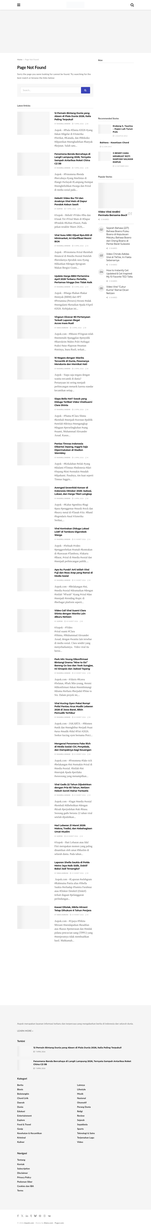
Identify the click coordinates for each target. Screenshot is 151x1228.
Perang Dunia (84, 1106)
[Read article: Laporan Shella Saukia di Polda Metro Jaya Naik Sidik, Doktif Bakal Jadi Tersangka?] (33, 872)
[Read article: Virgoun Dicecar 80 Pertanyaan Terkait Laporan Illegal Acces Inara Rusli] (33, 327)
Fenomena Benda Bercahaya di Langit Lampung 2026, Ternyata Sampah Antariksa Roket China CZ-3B (72, 159)
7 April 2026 (78, 124)
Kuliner (20, 1142)
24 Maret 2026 (79, 673)
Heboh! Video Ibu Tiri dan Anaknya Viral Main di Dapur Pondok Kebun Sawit (70, 201)
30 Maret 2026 (71, 621)
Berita (20, 1085)
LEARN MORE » (25, 1030)
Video (80, 1142)
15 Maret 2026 (77, 873)
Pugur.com (59, 1223)
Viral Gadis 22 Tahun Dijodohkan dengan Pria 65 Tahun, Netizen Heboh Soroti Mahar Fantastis (72, 787)
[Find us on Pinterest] (40, 1216)
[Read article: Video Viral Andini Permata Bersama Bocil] (116, 195)
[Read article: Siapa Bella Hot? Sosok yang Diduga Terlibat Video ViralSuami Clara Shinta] (33, 408)
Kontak (20, 1164)
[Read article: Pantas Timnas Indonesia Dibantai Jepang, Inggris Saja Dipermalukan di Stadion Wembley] (33, 453)
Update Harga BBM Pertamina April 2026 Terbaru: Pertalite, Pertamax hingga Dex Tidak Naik (73, 279)
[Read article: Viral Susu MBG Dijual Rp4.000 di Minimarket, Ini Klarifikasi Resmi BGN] (33, 245)
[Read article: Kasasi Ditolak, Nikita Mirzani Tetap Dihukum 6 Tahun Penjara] (33, 917)
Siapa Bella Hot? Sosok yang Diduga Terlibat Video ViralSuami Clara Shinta (73, 402)
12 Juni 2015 (106, 147)
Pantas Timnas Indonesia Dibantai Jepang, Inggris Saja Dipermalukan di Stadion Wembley (71, 448)
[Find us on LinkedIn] (27, 1216)
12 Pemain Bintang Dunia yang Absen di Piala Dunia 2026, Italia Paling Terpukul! (72, 116)
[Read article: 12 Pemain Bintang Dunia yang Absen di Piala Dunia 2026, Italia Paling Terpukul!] (33, 123)
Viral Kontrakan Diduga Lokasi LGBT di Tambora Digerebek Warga (71, 531)
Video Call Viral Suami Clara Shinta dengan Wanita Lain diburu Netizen (70, 613)
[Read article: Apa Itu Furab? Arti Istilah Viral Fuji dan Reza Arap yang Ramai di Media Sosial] (33, 579)
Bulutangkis (23, 1093)
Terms (20, 1190)
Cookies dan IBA (25, 1186)
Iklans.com (48, 1223)
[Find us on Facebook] (18, 1216)
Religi (80, 1111)
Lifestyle (81, 1089)
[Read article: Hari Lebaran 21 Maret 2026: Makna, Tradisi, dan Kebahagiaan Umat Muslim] (33, 835)
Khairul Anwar (63, 124)
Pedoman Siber (24, 1181)
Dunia (20, 1106)
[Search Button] (132, 5)
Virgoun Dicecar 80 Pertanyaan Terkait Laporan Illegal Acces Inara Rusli (72, 320)
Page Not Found (32, 59)
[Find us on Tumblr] (31, 1216)
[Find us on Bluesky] (35, 1216)
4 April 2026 (78, 246)
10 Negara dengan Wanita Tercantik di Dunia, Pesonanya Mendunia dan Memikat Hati (71, 361)
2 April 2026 (78, 369)
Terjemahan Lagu (85, 1137)
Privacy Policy (24, 1177)
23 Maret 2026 (79, 754)
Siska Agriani (62, 328)
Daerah (20, 1102)
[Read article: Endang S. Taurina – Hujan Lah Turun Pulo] (104, 129)
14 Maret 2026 (77, 915)
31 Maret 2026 (79, 539)
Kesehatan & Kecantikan (29, 1133)
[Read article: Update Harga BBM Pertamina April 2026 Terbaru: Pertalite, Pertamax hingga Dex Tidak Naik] (33, 286)
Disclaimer (22, 1173)
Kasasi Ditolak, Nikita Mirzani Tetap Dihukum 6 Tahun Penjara (72, 909)
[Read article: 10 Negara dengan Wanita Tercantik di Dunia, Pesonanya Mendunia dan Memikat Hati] (33, 368)
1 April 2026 (78, 457)
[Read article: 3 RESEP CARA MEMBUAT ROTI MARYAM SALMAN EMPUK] (104, 156)
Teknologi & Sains (86, 1133)
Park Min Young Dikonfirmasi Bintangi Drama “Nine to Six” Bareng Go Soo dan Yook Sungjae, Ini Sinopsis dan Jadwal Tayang (73, 664)
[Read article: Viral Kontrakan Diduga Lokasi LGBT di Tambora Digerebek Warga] (33, 538)
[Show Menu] (18, 5)
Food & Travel (24, 1124)
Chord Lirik (22, 1098)
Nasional (81, 1098)
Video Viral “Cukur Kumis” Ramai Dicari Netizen (117, 290)
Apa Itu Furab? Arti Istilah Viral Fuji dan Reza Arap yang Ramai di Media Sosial (73, 572)
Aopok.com (29, 1223)
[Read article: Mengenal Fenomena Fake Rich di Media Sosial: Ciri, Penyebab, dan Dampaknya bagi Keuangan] (33, 753)
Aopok (60, 209)
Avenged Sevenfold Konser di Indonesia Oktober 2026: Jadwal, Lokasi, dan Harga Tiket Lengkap (73, 490)
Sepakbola (82, 1124)
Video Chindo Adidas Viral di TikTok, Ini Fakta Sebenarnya (118, 257)
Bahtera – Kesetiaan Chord (114, 142)
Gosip (20, 1128)
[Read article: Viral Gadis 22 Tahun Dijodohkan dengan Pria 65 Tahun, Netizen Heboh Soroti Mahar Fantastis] (33, 794)
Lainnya (81, 1085)
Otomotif (82, 1102)
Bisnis (20, 1089)
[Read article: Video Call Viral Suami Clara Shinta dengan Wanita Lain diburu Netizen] (33, 620)
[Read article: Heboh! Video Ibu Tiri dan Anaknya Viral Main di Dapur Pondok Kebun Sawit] (33, 208)
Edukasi (21, 1111)
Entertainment (24, 1115)
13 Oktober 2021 (121, 166)
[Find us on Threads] (44, 1216)
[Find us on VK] (49, 1216)
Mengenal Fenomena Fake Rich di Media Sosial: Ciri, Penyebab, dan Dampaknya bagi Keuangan (72, 746)
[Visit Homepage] (75, 5)
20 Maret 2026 (71, 836)
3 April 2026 (75, 328)
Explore (21, 1120)
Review (80, 1115)
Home (19, 59)
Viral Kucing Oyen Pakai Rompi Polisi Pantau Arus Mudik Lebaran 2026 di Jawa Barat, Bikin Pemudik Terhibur (73, 708)
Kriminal (21, 1137)
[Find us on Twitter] (22, 1216)
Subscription (23, 1168)
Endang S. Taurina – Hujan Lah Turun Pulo (123, 129)
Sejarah (81, 1120)
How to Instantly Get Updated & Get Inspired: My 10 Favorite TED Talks (119, 273)
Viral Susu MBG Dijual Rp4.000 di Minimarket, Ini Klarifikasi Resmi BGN (73, 238)
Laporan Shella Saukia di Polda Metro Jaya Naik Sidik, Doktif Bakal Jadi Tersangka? (72, 865)
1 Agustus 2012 (120, 136)
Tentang (21, 1159)
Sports (80, 1128)
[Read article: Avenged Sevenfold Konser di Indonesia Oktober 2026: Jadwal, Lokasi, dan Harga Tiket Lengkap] (33, 497)
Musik (80, 1093)
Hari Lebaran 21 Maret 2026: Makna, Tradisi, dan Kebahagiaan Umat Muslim (73, 828)
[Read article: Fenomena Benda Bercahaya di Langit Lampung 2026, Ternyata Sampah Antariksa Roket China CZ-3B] (33, 164)
